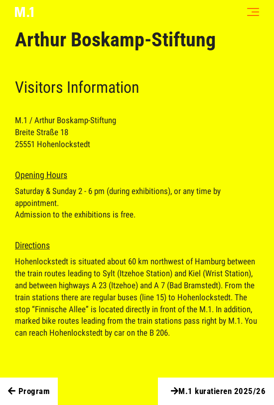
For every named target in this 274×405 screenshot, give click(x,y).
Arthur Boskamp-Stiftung (115, 39)
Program (29, 392)
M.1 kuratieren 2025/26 (217, 392)
